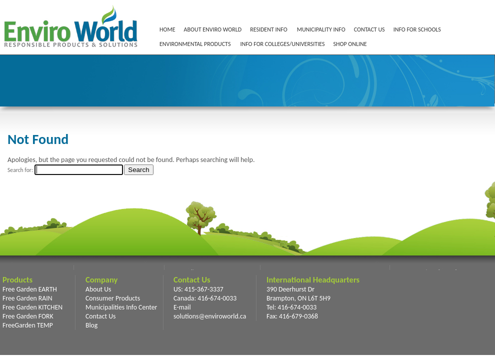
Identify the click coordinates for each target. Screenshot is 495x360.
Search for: (20, 170)
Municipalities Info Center (121, 307)
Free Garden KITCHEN (32, 307)
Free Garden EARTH (29, 289)
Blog (92, 325)
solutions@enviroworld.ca (210, 316)
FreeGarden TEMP (27, 325)
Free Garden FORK (28, 316)
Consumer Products (113, 298)
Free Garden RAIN (27, 298)
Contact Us (101, 316)
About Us (98, 289)
